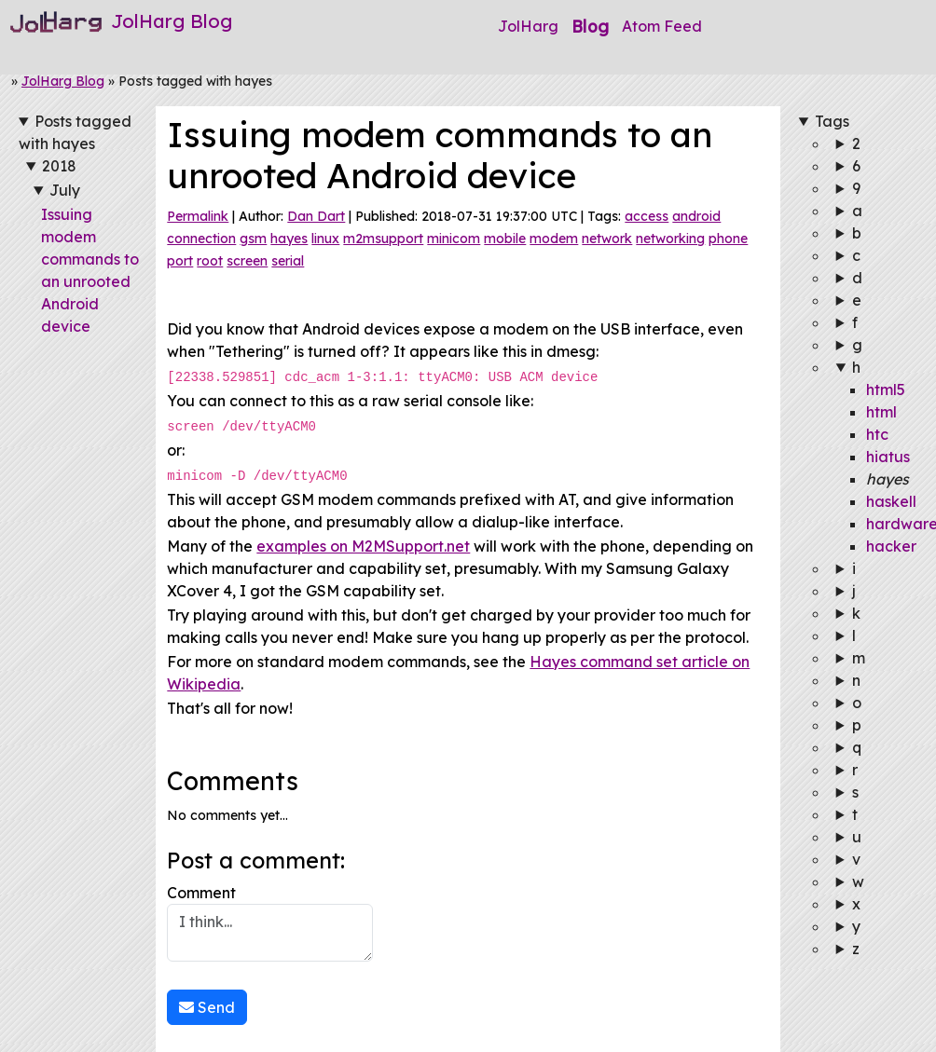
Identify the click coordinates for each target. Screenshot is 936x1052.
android (696, 216)
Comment (270, 920)
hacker (891, 546)
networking (670, 238)
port (180, 261)
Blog (590, 26)
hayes (289, 238)
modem (554, 238)
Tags (832, 121)
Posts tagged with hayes (75, 132)
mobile (505, 238)
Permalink (197, 216)
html (881, 412)
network (607, 238)
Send (207, 1004)
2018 (59, 166)
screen (247, 261)
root (210, 261)
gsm (253, 238)
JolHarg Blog (62, 81)
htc (877, 434)
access (646, 216)
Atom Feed (662, 26)
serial (287, 261)
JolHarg (528, 26)
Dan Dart (316, 216)
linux (325, 238)
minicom (453, 238)
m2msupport (383, 238)
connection (201, 238)
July (64, 190)
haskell (891, 501)
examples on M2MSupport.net (363, 543)
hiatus (888, 456)
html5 (885, 389)
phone (728, 238)
